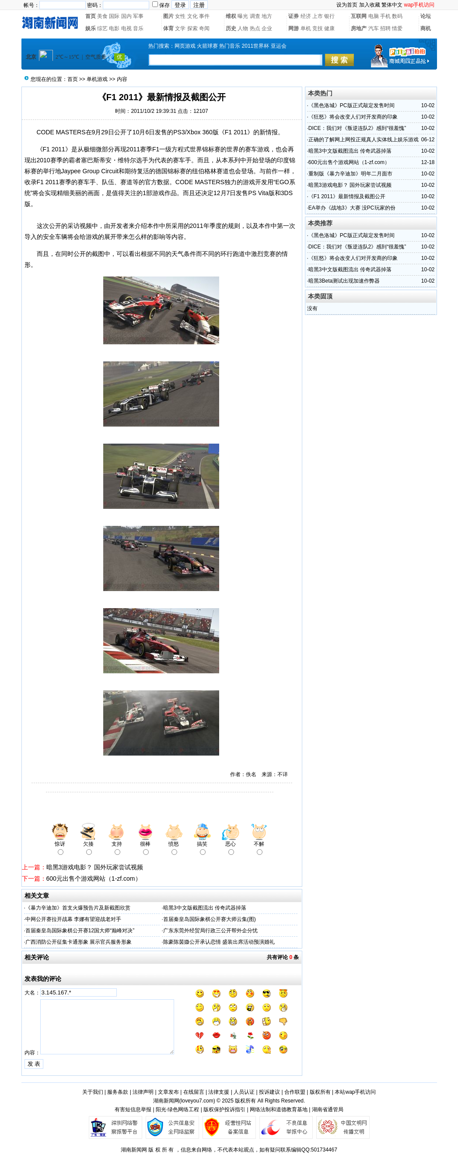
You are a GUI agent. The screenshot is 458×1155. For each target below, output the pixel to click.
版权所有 (320, 1092)
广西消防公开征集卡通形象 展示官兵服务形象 (78, 942)
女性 (180, 16)
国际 (114, 16)
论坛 (425, 16)
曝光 (243, 16)
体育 (168, 28)
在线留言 (193, 1092)
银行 (329, 16)
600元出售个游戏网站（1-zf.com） (93, 878)
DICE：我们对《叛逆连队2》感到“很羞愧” (357, 128)
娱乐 (90, 28)
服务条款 (117, 1092)
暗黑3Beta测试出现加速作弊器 (344, 281)
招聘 (385, 28)
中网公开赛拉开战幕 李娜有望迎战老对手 (73, 919)
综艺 (102, 28)
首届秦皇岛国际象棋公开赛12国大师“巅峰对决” (79, 931)
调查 (255, 16)
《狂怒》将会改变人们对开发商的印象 (353, 117)
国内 (126, 16)
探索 (192, 28)
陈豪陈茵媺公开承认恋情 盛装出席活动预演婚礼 (219, 942)
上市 (317, 16)
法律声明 (143, 1092)
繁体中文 (391, 5)
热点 (255, 28)
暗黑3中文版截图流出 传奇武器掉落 (204, 908)
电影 (114, 28)
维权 (231, 16)
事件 (204, 16)
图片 (168, 16)
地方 (267, 16)
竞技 (317, 28)
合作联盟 (294, 1092)
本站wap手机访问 (355, 1092)
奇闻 (204, 28)
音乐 (138, 28)
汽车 (373, 28)
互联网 (359, 16)
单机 (306, 28)
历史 (231, 28)
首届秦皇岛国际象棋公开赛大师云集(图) (209, 919)
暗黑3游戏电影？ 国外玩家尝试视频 (94, 867)
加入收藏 (369, 5)
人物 (243, 28)
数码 (397, 16)
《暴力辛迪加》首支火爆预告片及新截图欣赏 (77, 908)
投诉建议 (269, 1092)
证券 (293, 16)
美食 (102, 16)
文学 (180, 28)
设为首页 (346, 5)
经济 (306, 16)
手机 (385, 16)
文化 (192, 16)
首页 (90, 16)
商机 (425, 28)
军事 (138, 16)
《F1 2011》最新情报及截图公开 (346, 196)
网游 (293, 28)
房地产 (359, 28)
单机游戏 (97, 79)
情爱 (397, 28)
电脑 (373, 16)
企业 (267, 28)
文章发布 (168, 1092)
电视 (126, 28)
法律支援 (218, 1092)
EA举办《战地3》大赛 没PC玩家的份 (351, 208)
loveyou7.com (197, 1101)
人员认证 (244, 1092)
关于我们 (92, 1092)
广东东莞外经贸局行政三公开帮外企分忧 (210, 931)
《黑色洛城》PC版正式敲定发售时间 (351, 105)
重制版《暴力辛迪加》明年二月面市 (350, 174)
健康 (329, 28)
